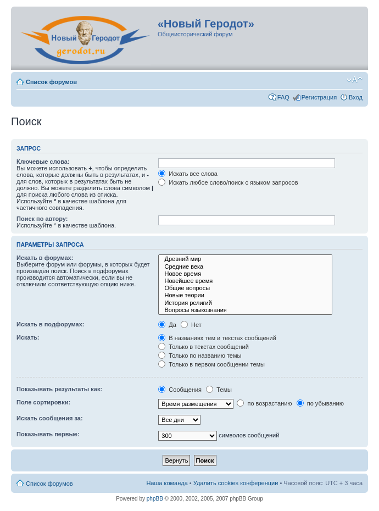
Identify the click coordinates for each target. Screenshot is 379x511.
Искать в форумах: (44, 257)
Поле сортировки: (43, 402)
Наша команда (166, 483)
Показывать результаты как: (59, 389)
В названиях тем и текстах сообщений (217, 338)
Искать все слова (188, 173)
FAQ (283, 97)
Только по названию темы (199, 355)
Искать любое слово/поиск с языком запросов (228, 182)
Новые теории (245, 295)
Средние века (245, 266)
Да (167, 324)
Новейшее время (245, 281)
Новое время (245, 273)
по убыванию (320, 403)
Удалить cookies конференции (235, 483)
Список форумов (51, 82)
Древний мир (245, 259)
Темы (219, 389)
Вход (356, 97)
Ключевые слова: (43, 161)
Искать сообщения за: (49, 418)
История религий (245, 303)
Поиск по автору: (42, 218)
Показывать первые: (48, 434)
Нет (191, 324)
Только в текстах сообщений (203, 346)
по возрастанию (264, 403)
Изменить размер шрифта (355, 80)
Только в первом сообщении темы (211, 364)
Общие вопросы (245, 288)
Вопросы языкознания (245, 310)
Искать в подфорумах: (50, 324)
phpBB (155, 499)
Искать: (27, 337)
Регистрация (319, 97)
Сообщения (180, 389)
